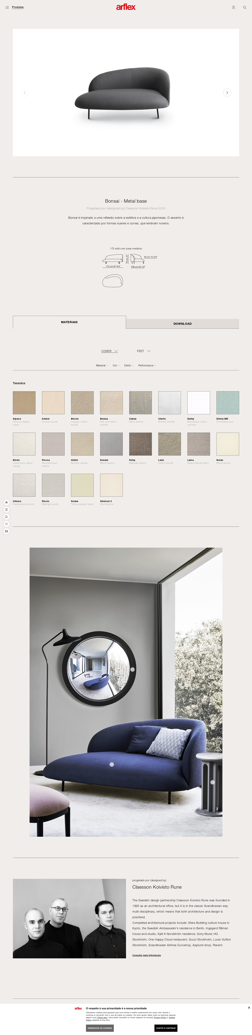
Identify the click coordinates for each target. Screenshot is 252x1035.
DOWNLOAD (183, 323)
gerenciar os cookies (100, 1028)
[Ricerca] (244, 7)
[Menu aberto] (7, 7)
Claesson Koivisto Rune (142, 208)
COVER (106, 351)
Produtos (18, 7)
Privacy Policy (160, 1017)
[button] (227, 92)
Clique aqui (102, 1017)
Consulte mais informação (146, 955)
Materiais (69, 322)
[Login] (233, 7)
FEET (140, 351)
